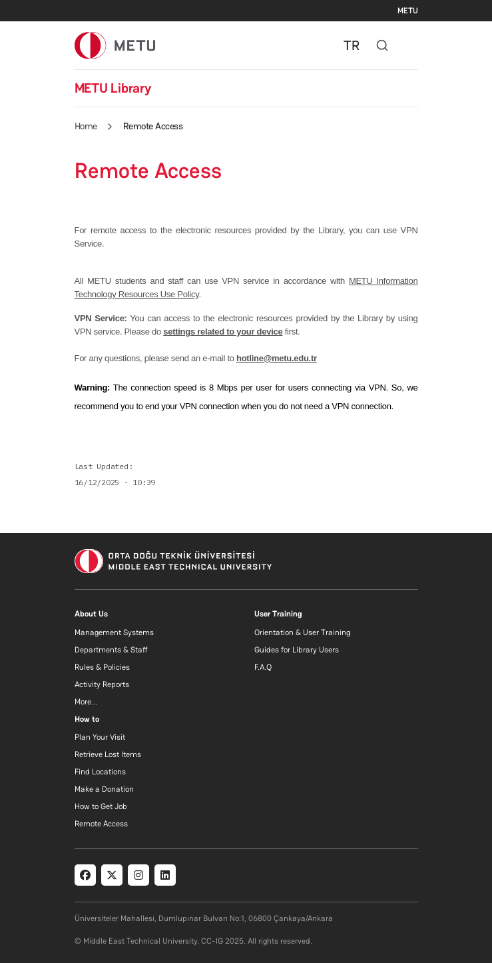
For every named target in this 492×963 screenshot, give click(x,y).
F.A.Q (263, 667)
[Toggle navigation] (411, 45)
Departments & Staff (111, 649)
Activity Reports (102, 684)
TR (352, 45)
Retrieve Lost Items (108, 754)
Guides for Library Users (296, 649)
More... (86, 701)
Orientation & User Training (302, 632)
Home (86, 126)
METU (407, 10)
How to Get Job (101, 806)
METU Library (113, 88)
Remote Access (101, 823)
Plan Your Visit (100, 737)
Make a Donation (104, 789)
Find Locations (100, 771)
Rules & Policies (102, 667)
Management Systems (114, 632)
